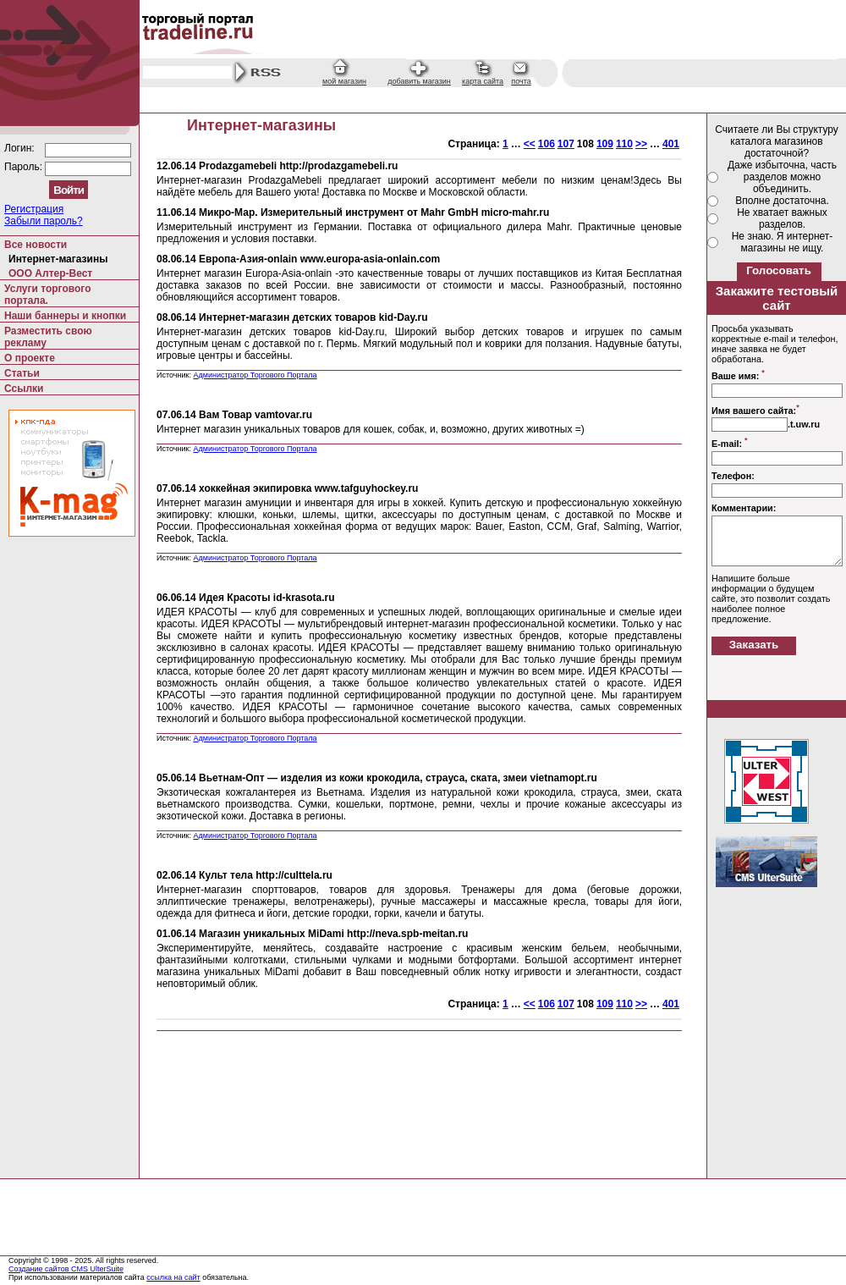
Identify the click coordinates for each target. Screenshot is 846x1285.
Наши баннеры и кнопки (65, 316)
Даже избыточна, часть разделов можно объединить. (782, 177)
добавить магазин (419, 81)
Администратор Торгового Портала (254, 375)
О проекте (29, 358)
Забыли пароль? (43, 221)
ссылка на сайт (173, 1277)
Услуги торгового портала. (47, 294)
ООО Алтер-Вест (50, 273)
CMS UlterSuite (97, 1269)
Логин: (20, 148)
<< (530, 144)
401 (670, 144)
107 (566, 144)
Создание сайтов (39, 1269)
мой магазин (344, 81)
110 (624, 144)
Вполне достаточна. (782, 201)
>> (641, 144)
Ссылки (23, 388)
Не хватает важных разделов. (782, 218)
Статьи (22, 373)
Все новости (35, 245)
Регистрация (33, 209)
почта (520, 81)
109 (604, 144)
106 (546, 144)
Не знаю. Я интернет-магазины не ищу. (782, 242)
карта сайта (482, 81)
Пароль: (24, 167)
